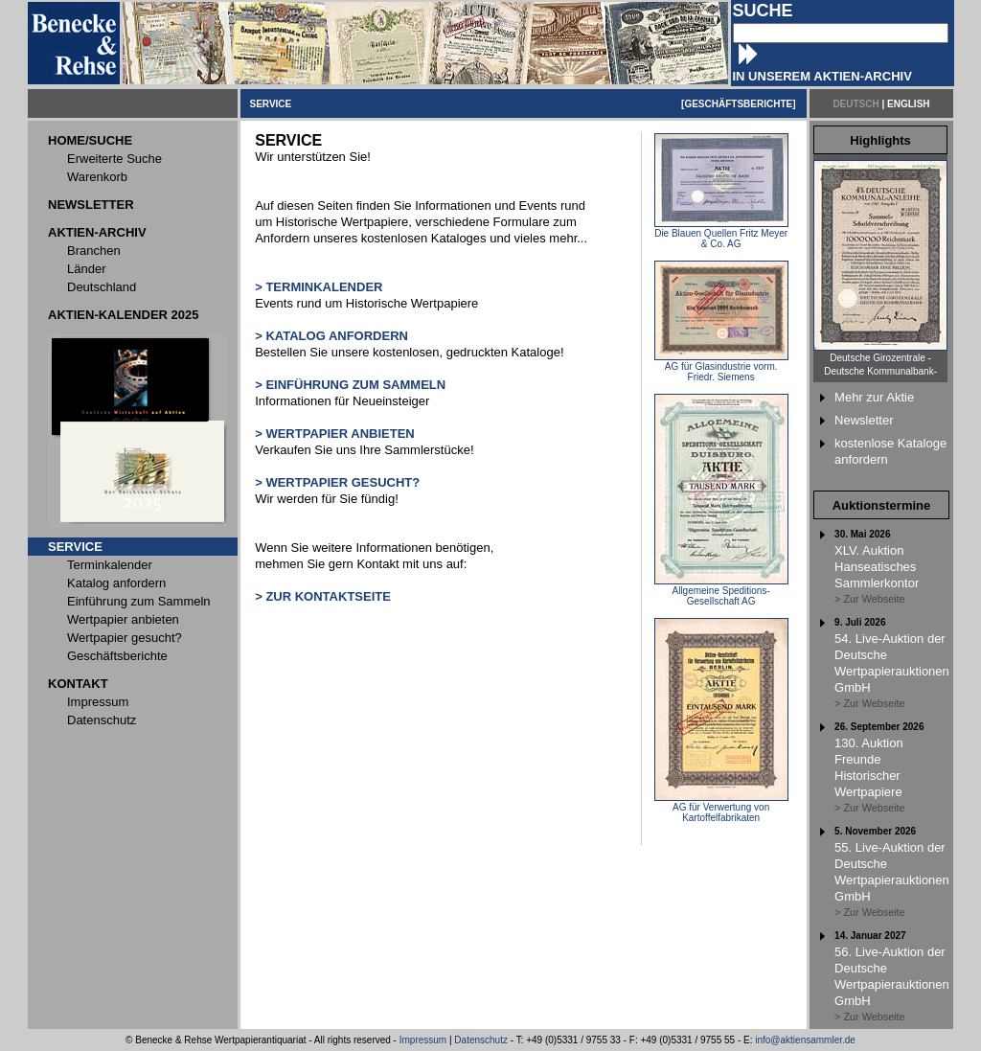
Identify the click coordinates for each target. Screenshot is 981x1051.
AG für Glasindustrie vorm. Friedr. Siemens (721, 367)
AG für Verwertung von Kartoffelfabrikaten (721, 808)
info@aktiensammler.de (805, 1040)
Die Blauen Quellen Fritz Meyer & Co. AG (721, 234)
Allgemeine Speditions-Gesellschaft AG (721, 591)
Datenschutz (481, 1040)
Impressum (422, 1040)
